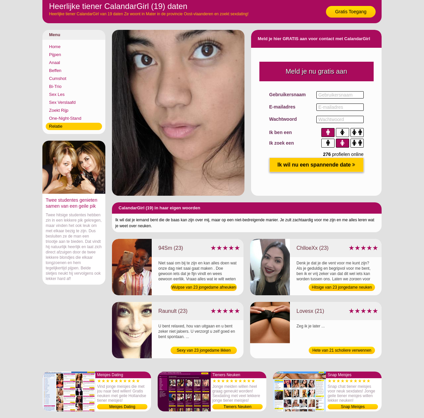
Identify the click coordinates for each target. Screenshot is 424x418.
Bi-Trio (55, 86)
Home (55, 46)
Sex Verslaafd (62, 102)
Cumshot (57, 78)
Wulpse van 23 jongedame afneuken (204, 287)
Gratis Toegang (351, 11)
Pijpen (55, 54)
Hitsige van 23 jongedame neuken (342, 287)
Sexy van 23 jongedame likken (204, 350)
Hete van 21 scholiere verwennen (341, 350)
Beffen (55, 70)
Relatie (55, 126)
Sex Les (57, 94)
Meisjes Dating (122, 406)
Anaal (54, 62)
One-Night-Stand (65, 118)
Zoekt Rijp (59, 110)
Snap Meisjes (353, 406)
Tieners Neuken (237, 406)
